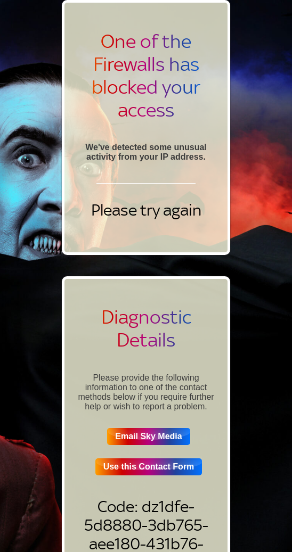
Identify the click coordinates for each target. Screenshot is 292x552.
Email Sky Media (148, 436)
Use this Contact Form (148, 466)
